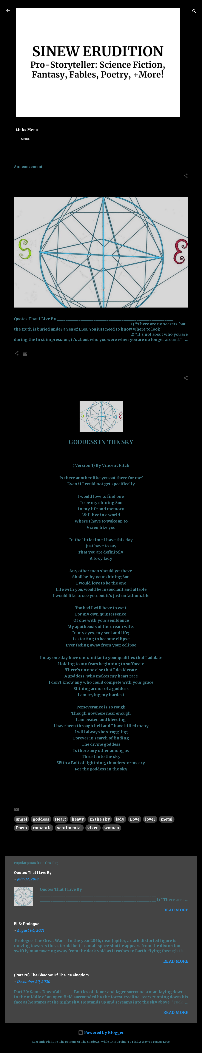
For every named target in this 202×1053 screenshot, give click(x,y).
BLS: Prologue (26, 924)
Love (134, 819)
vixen (93, 827)
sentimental (69, 827)
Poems (42, 139)
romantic (42, 827)
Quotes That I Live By (44, 177)
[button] (185, 176)
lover (150, 819)
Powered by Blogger (101, 1032)
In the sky (99, 819)
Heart (60, 819)
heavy (78, 819)
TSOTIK (61, 139)
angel (21, 819)
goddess (41, 819)
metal (167, 819)
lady (120, 819)
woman (111, 827)
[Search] (194, 11)
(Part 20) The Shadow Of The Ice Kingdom (51, 975)
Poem (21, 827)
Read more (175, 910)
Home (24, 139)
